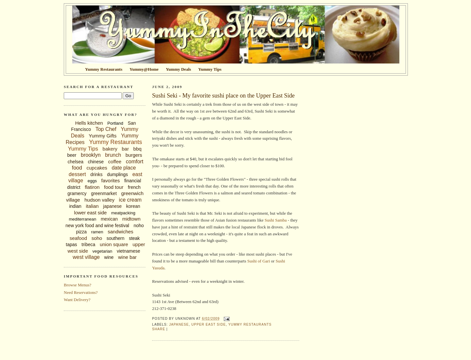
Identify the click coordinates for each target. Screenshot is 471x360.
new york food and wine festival (97, 225)
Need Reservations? (81, 292)
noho (139, 225)
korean (133, 206)
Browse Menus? (77, 284)
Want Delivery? (77, 299)
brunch (113, 155)
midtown (131, 219)
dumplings (117, 174)
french (134, 187)
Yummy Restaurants (115, 142)
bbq (137, 149)
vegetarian (103, 251)
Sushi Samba (276, 220)
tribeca (88, 244)
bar (125, 149)
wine (109, 257)
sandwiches (120, 231)
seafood (78, 238)
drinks (96, 174)
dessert (77, 174)
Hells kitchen (89, 123)
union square (114, 244)
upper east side (208, 324)
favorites (110, 180)
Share (158, 329)
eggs (92, 180)
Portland (115, 123)
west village (86, 257)
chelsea (75, 161)
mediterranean (82, 219)
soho (97, 238)
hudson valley (99, 200)
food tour (113, 187)
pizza (81, 231)
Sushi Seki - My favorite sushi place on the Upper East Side (223, 95)
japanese (112, 206)
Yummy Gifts (102, 135)
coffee (115, 161)
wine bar (127, 257)
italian (92, 206)
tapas (71, 244)
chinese (96, 161)
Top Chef (106, 129)
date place (124, 168)
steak (134, 238)
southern (115, 238)
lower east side (90, 212)
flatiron (92, 187)
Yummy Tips (83, 149)
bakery (110, 149)
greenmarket (104, 193)
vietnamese (128, 251)
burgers (134, 155)
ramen (97, 231)
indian (75, 206)
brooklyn (90, 155)
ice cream (130, 200)
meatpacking (123, 212)
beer (71, 155)
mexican (109, 219)
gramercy (76, 193)
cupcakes (96, 168)
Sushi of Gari (258, 261)
